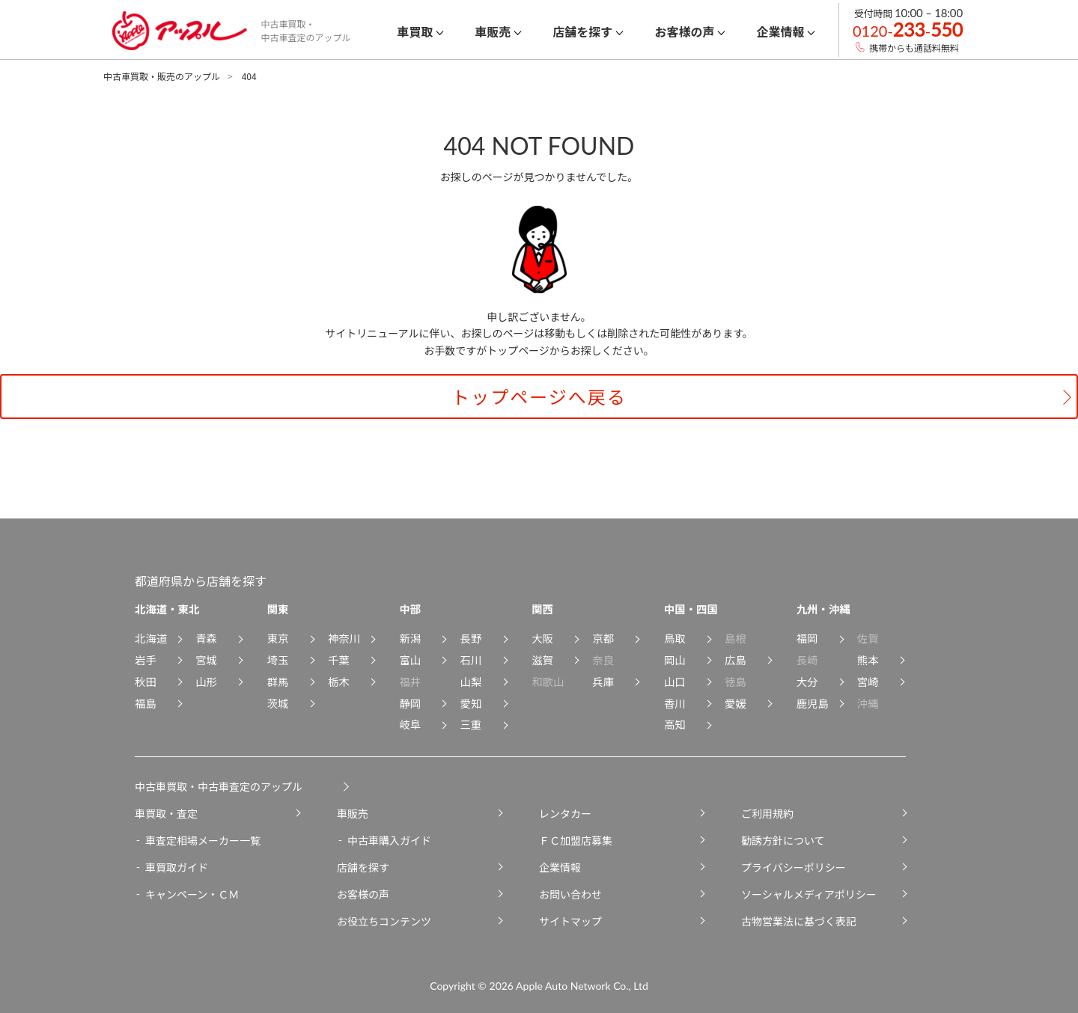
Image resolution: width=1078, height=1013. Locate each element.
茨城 (278, 703)
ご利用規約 (767, 813)
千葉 (339, 659)
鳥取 (675, 638)
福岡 (807, 638)
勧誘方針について (783, 840)
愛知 (471, 703)
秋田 (145, 681)
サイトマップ (570, 920)
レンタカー (565, 813)
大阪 (542, 638)
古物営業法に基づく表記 (798, 920)
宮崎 (868, 681)
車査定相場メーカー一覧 (203, 840)
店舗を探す (363, 867)
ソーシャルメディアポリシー (809, 894)
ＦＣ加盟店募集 (575, 840)
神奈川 (344, 638)
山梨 (471, 681)
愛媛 (735, 703)
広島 (735, 659)
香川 (675, 703)
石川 (471, 659)
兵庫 (603, 681)
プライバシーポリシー (793, 867)
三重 (471, 724)
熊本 (868, 659)
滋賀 (542, 659)
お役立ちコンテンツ (384, 920)
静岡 (410, 703)
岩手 (145, 659)
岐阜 (410, 724)
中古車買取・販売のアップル (161, 76)
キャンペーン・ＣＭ (192, 894)
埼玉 (278, 659)
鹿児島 (813, 703)
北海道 (151, 638)
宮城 (206, 659)
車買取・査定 (166, 813)
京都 (603, 638)
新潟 (410, 638)
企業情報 (560, 867)
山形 (206, 681)
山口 (675, 681)
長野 (471, 638)
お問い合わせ (570, 894)
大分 (807, 681)
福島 (145, 703)
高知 (675, 724)
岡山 (675, 659)
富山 (410, 659)
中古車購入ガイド (389, 840)
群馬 (278, 681)
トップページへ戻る (539, 396)
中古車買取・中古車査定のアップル (218, 786)
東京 (278, 638)
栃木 (339, 681)
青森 (206, 638)
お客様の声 (363, 894)
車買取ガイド (176, 867)
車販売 (352, 813)
